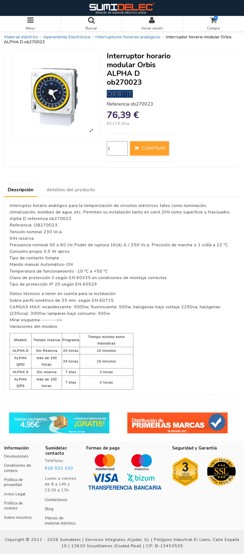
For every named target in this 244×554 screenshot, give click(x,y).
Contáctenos (56, 499)
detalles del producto (71, 189)
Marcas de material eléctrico (60, 520)
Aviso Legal (15, 493)
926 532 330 (59, 468)
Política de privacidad (13, 481)
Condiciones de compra (17, 467)
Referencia (118, 104)
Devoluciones (16, 456)
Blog (49, 508)
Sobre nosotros (18, 517)
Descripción (20, 189)
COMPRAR (149, 148)
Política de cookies (13, 505)
